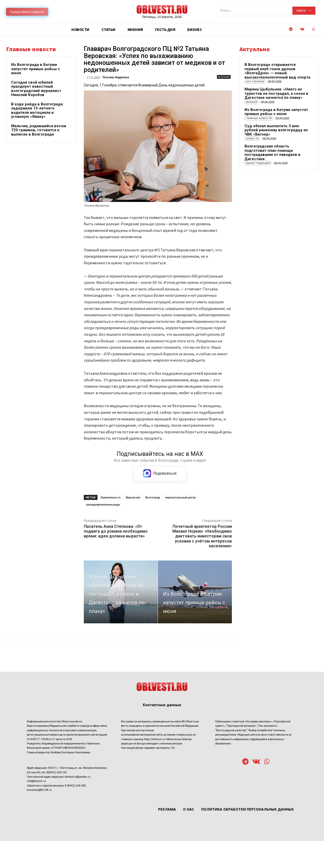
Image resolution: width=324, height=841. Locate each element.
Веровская (133, 497)
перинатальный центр (180, 497)
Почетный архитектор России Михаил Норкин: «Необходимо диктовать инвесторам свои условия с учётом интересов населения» (202, 536)
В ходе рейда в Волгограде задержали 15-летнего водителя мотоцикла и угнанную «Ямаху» (37, 110)
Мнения (224, 77)
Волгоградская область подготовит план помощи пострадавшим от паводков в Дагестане (272, 152)
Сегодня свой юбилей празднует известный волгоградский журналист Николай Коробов (36, 88)
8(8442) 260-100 (57, 772)
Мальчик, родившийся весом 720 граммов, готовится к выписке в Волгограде (38, 130)
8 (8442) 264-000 (75, 785)
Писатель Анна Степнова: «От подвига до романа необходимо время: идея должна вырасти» (116, 531)
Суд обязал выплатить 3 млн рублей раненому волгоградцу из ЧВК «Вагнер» (276, 130)
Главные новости (259, 118)
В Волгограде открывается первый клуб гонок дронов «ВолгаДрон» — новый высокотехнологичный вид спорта (277, 71)
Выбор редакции (258, 163)
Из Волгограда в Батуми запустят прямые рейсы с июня (35, 68)
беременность (110, 497)
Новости (252, 138)
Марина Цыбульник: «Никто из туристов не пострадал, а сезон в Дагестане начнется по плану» (276, 93)
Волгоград (152, 497)
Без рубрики (255, 81)
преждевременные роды (103, 504)
